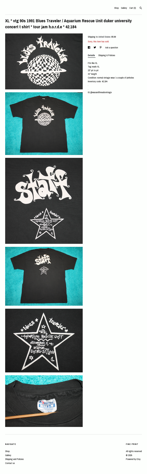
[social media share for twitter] (95, 47)
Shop (116, 7)
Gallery (124, 7)
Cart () (132, 7)
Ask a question (111, 47)
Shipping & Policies (106, 55)
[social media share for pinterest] (100, 47)
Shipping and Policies (14, 459)
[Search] (141, 8)
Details (91, 55)
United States (104, 36)
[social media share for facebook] (89, 47)
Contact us (10, 463)
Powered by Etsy (133, 459)
